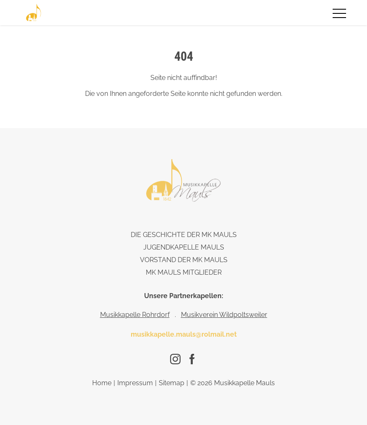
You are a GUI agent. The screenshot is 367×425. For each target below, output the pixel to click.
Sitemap (171, 383)
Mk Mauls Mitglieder (184, 272)
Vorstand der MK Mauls (183, 260)
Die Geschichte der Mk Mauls (184, 235)
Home (101, 383)
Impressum (135, 383)
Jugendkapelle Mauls (183, 247)
